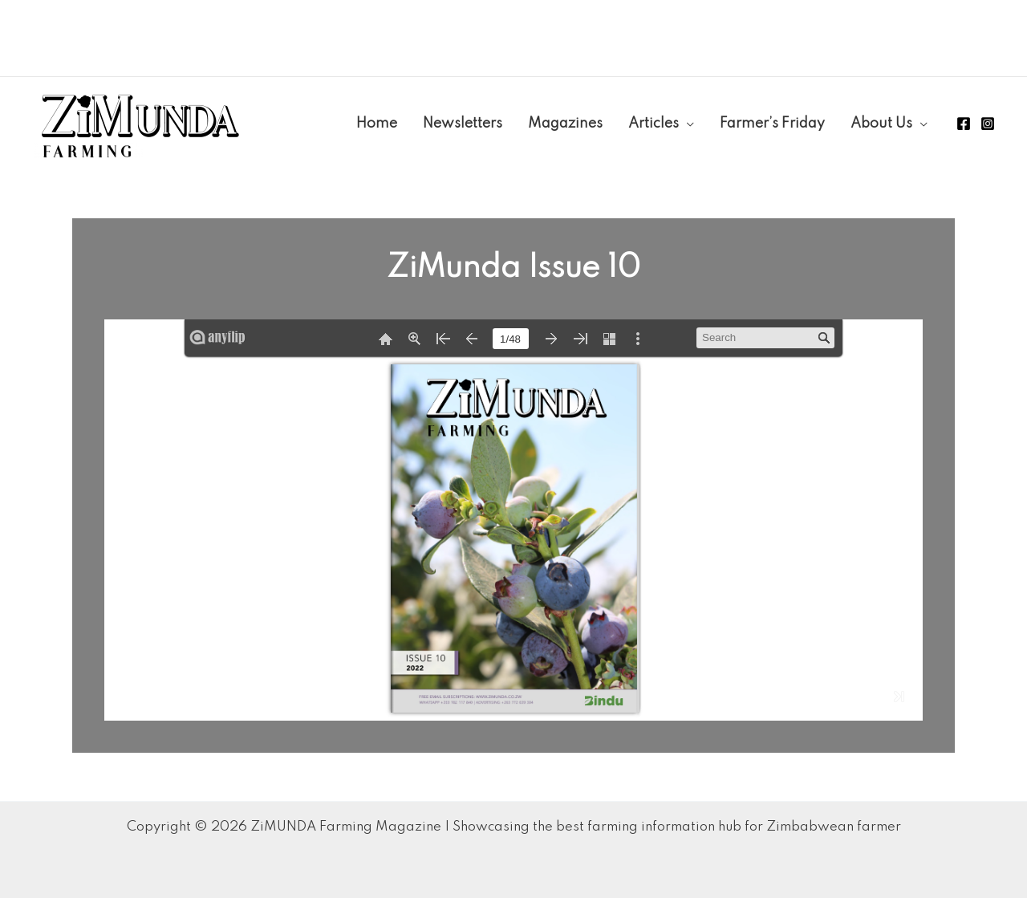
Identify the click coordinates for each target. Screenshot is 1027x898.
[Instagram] (987, 123)
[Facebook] (963, 123)
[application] (686, 123)
